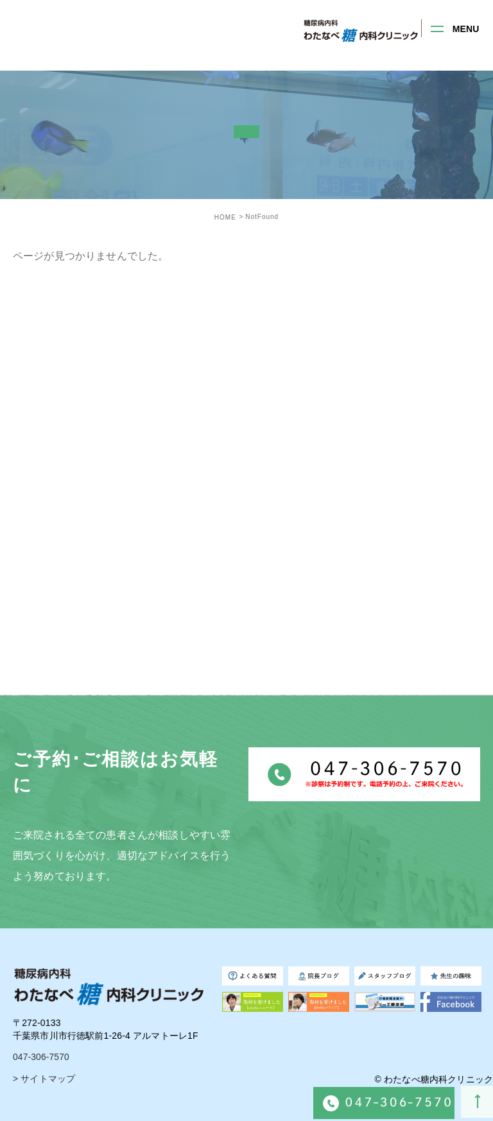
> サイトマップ (44, 1079)
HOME (225, 217)
